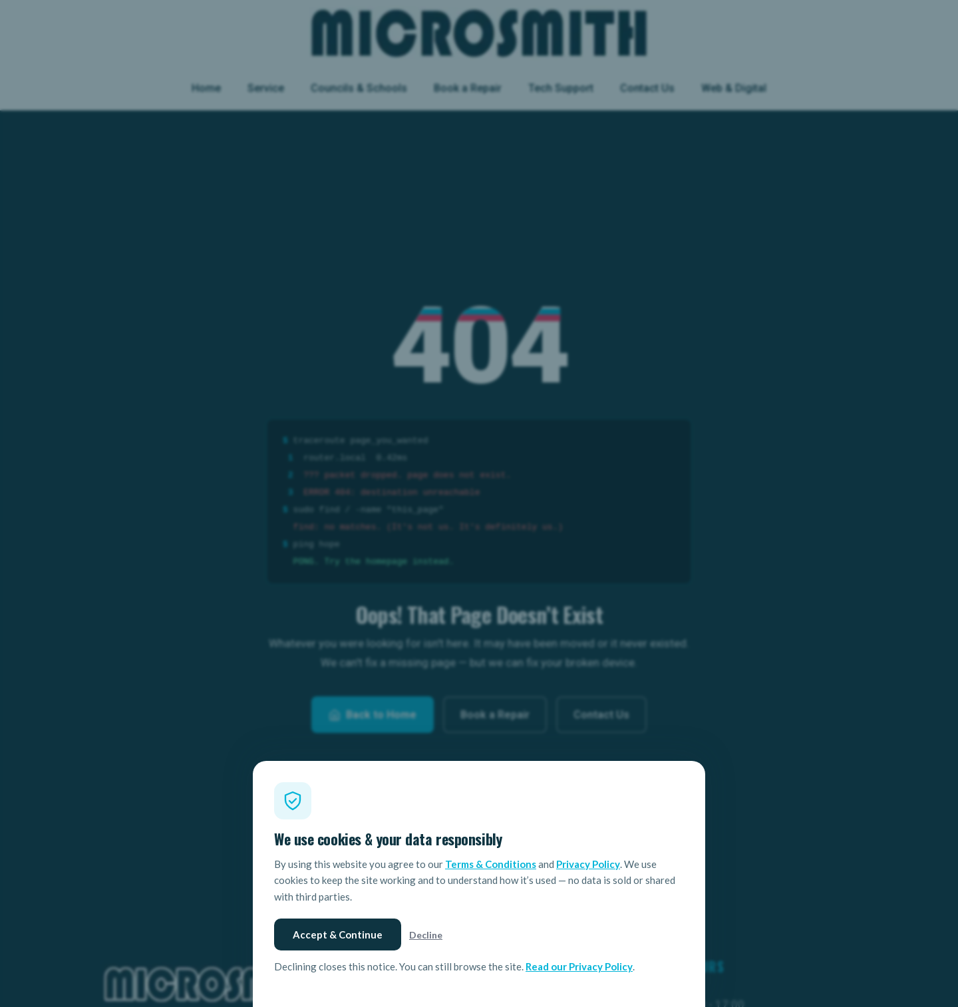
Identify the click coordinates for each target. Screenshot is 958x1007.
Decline (425, 934)
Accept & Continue (338, 934)
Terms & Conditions (490, 864)
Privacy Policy (588, 864)
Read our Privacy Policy (579, 966)
